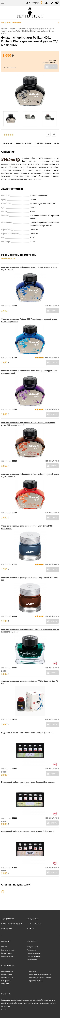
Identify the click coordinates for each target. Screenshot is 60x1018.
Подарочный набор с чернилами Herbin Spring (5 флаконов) (27, 733)
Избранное (5, 984)
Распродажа (31, 950)
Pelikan (49, 29)
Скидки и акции (6, 953)
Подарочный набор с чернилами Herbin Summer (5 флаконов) (28, 782)
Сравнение (33, 971)
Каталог (12, 29)
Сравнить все (8, 258)
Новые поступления (34, 953)
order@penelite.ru (32, 919)
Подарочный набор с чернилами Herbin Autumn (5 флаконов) (27, 831)
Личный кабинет (6, 974)
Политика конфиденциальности (40, 974)
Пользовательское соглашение (40, 977)
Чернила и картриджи (36, 29)
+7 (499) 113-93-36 (7, 919)
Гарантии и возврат (8, 956)
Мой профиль (6, 981)
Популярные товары (34, 956)
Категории (21, 29)
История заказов (7, 977)
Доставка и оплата (7, 950)
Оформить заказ (7, 971)
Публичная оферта (35, 981)
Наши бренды (32, 959)
